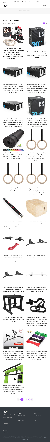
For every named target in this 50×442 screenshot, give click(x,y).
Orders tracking (22, 420)
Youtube (5, 432)
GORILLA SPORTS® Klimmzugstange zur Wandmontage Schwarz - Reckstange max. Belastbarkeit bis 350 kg (37, 257)
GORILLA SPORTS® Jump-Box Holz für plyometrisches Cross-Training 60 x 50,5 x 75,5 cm (37, 223)
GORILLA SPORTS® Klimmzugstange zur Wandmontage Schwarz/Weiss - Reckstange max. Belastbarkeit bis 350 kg (13, 289)
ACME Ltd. (6, 414)
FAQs (35, 420)
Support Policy (37, 415)
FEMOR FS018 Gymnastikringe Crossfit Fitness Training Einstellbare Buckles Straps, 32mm (13, 189)
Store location (21, 415)
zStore (11, 416)
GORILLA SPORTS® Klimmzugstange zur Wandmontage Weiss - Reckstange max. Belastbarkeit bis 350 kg (36, 289)
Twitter (5, 428)
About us (20, 413)
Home (18, 11)
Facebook (6, 425)
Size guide (36, 418)
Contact (20, 418)
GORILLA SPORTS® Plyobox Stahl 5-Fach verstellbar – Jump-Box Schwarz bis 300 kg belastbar (13, 319)
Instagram (6, 430)
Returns (35, 413)
